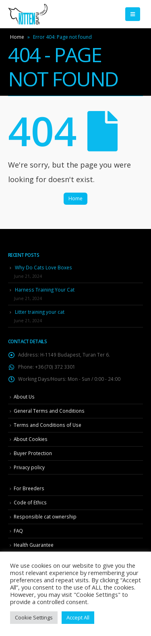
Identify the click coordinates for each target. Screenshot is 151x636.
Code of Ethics (30, 502)
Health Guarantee (34, 545)
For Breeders (29, 488)
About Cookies (31, 439)
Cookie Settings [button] (34, 617)
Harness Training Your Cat (44, 289)
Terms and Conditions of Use (47, 425)
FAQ (18, 530)
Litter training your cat (39, 312)
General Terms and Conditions (49, 410)
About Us (24, 396)
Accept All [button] (77, 617)
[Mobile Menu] (132, 14)
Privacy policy (29, 467)
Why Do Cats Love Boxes (43, 267)
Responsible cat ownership (45, 516)
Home (17, 37)
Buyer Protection (33, 453)
